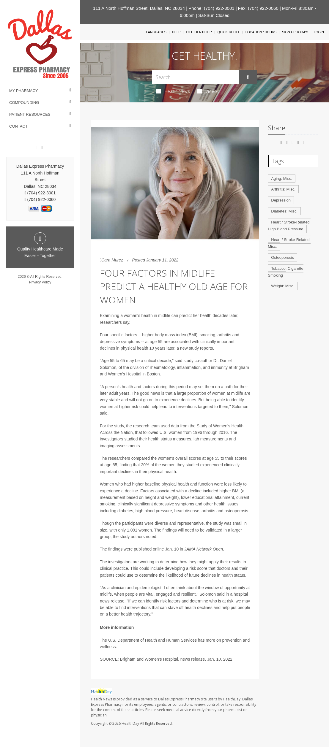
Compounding (24, 102)
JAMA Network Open (203, 549)
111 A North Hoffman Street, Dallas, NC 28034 (139, 8)
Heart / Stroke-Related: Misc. (289, 243)
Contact (18, 126)
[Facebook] (36, 147)
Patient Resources (30, 114)
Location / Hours (260, 32)
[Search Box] (195, 77)
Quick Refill (229, 32)
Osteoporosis (282, 257)
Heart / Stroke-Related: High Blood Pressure (289, 225)
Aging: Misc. (281, 178)
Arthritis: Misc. (283, 189)
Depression (281, 200)
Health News (173, 91)
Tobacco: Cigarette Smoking (285, 271)
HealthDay (130, 723)
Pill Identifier (199, 32)
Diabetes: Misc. (284, 211)
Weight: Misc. (282, 286)
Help (176, 32)
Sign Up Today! (295, 32)
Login (319, 32)
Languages (156, 32)
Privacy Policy (40, 282)
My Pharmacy (23, 90)
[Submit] (248, 77)
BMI (236, 491)
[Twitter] (42, 147)
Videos (208, 91)
